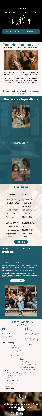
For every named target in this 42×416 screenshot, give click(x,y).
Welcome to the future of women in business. (21, 31)
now (23, 242)
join (18, 242)
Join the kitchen (17, 280)
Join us (21, 409)
